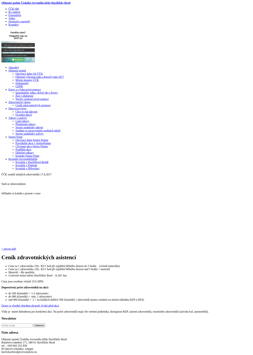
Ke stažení (14, 12)
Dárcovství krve (17, 108)
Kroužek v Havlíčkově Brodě (31, 162)
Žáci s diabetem (24, 95)
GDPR (19, 86)
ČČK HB (13, 8)
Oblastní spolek (17, 70)
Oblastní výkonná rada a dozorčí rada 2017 (39, 76)
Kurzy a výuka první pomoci (24, 89)
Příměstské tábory (25, 124)
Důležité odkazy (24, 152)
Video (11, 18)
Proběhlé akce (23, 149)
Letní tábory (22, 121)
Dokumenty (22, 83)
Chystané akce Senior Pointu (31, 146)
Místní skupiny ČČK (27, 80)
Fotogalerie (14, 15)
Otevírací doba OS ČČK (29, 73)
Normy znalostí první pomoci (32, 99)
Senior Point (15, 136)
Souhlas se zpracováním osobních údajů (37, 130)
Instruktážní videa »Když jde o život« (36, 92)
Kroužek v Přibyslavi (27, 168)
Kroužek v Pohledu (26, 165)
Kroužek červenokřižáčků (22, 159)
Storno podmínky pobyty (29, 133)
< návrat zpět (8, 248)
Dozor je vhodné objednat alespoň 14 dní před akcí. (30, 305)
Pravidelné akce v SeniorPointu (33, 143)
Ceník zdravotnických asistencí (33, 105)
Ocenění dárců (23, 114)
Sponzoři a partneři (19, 21)
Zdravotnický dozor (19, 102)
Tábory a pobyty (17, 117)
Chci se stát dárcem (26, 111)
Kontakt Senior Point (27, 155)
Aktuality (13, 67)
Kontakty (13, 24)
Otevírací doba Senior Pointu (31, 140)
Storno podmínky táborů (29, 127)
